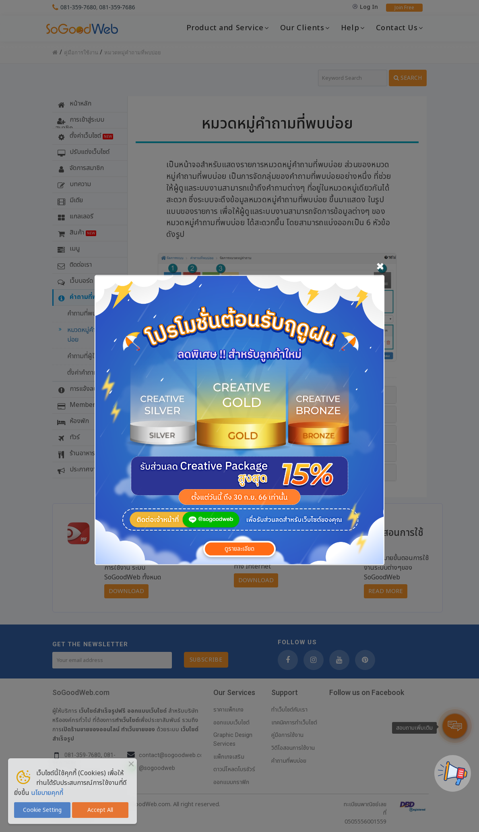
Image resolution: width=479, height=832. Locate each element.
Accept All (100, 810)
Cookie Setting (42, 810)
